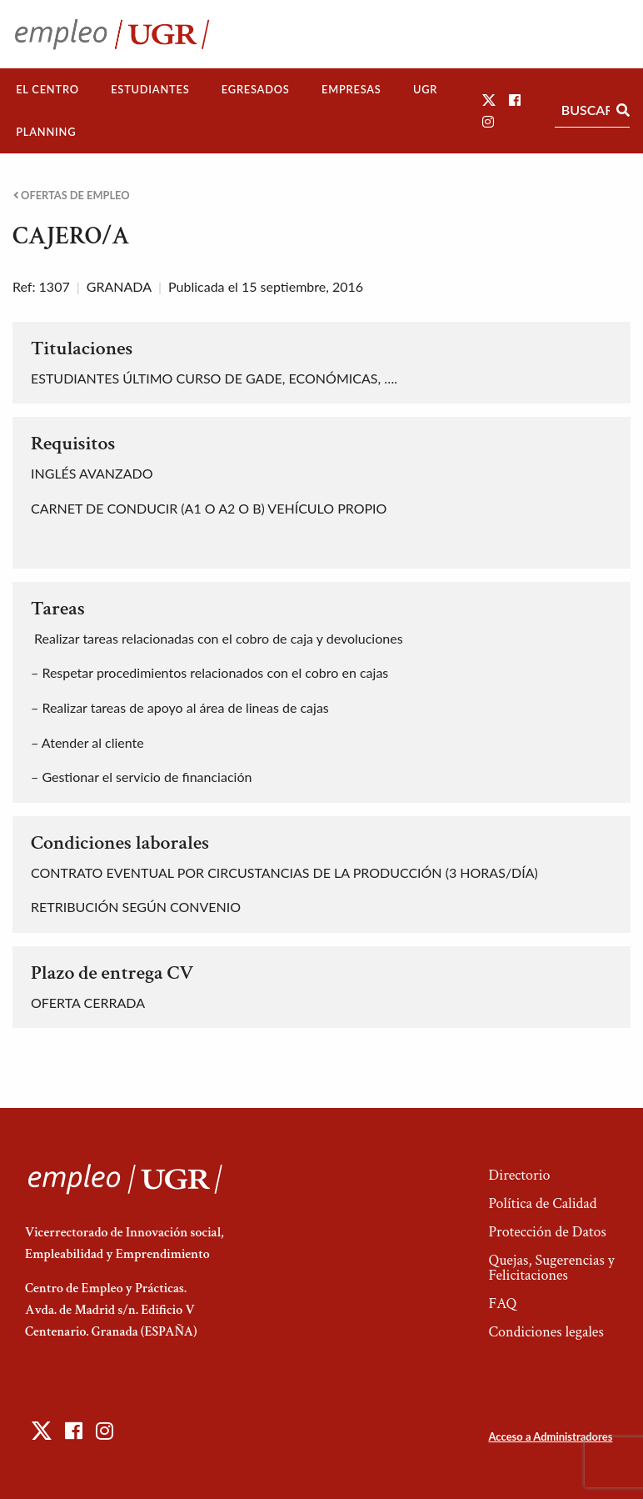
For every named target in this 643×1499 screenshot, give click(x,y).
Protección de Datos (547, 1231)
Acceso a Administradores (550, 1436)
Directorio (519, 1175)
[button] (489, 99)
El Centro (47, 89)
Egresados (256, 89)
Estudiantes (150, 89)
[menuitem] (47, 89)
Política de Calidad (542, 1203)
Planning (46, 131)
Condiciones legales (545, 1331)
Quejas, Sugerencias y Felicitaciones (551, 1268)
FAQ (502, 1303)
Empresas (351, 89)
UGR (425, 89)
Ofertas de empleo (71, 195)
